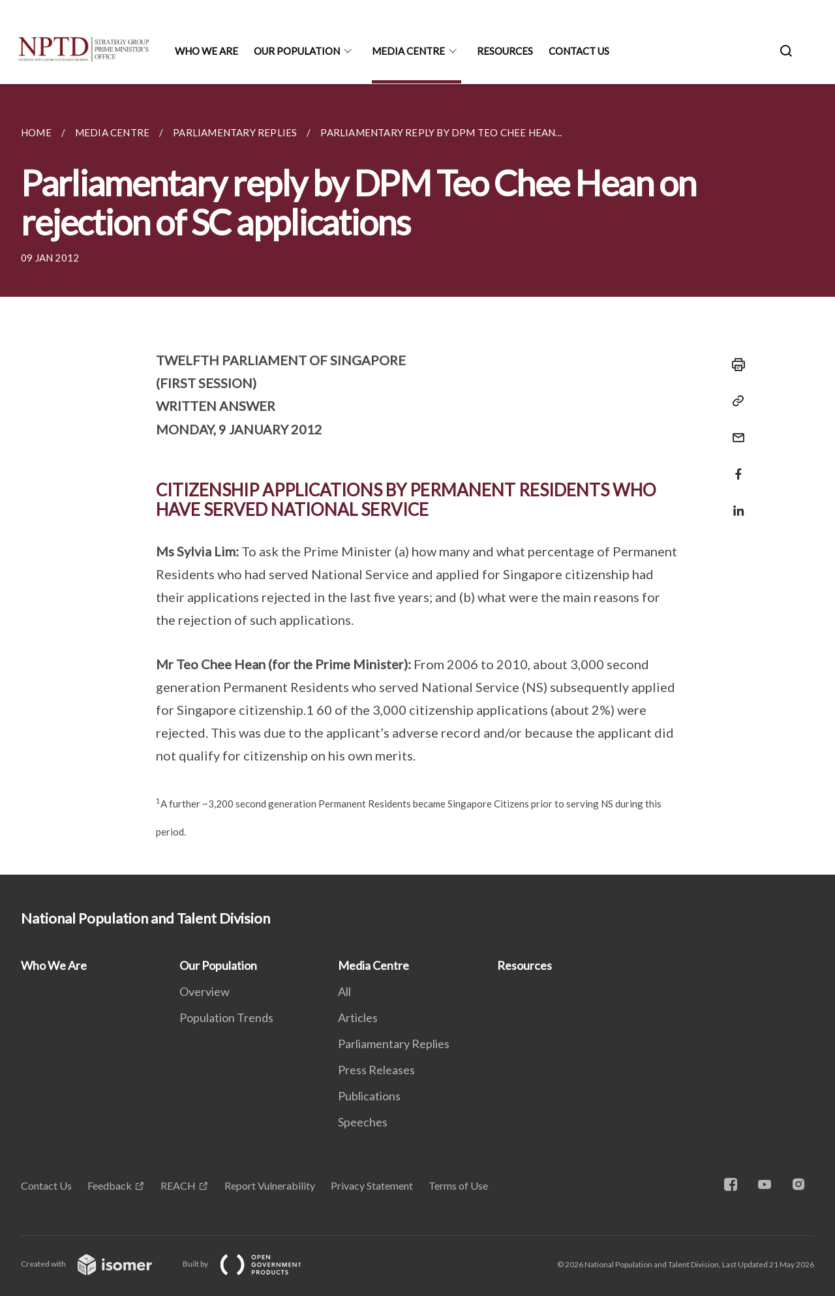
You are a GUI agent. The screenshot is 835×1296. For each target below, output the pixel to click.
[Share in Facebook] (734, 466)
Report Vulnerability (269, 1185)
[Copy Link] (734, 401)
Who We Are (206, 51)
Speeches (362, 1122)
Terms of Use (458, 1185)
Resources (505, 51)
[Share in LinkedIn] (734, 502)
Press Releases (376, 1069)
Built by (252, 1264)
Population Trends (226, 1017)
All (344, 991)
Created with (97, 1264)
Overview (204, 991)
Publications (369, 1096)
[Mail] (734, 429)
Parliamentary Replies (393, 1043)
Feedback (109, 1185)
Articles (358, 1017)
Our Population (297, 51)
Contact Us (579, 51)
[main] (417, 479)
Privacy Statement (372, 1185)
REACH (178, 1185)
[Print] (734, 364)
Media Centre (408, 51)
